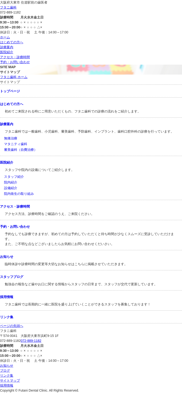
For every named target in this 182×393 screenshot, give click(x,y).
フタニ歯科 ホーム (13, 77)
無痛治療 (10, 138)
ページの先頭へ (11, 326)
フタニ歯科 (8, 7)
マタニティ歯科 (15, 144)
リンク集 (6, 317)
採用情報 (6, 297)
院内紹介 (10, 182)
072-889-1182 (31, 341)
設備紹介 (10, 188)
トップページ (10, 91)
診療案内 (6, 47)
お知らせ (6, 257)
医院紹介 (6, 52)
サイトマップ (10, 380)
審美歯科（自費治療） (20, 150)
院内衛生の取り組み (19, 194)
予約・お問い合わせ (15, 62)
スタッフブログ (11, 277)
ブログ (5, 370)
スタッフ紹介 (14, 177)
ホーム (5, 37)
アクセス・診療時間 (15, 57)
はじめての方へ (11, 42)
